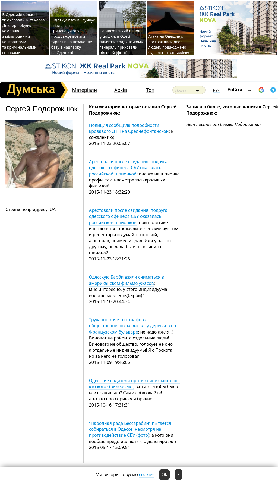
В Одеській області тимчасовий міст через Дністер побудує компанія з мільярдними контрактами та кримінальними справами (23, 33)
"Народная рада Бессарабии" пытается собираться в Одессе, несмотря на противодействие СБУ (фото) (130, 429)
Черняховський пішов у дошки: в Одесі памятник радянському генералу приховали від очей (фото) (121, 41)
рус (216, 89)
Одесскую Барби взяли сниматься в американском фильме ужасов (126, 280)
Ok (164, 474)
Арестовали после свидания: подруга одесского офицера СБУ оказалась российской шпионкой (128, 168)
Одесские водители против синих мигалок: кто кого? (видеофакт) (134, 383)
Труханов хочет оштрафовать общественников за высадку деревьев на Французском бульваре (132, 326)
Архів (120, 90)
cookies (146, 474)
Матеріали (84, 90)
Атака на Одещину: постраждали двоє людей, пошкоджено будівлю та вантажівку (168, 44)
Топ (150, 90)
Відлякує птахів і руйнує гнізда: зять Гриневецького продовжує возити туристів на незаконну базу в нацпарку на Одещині (73, 36)
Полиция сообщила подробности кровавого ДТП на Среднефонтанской (129, 128)
